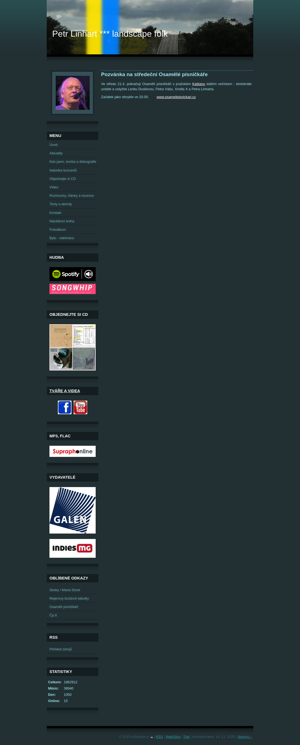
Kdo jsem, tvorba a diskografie (72, 162)
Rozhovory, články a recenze (71, 196)
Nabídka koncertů (63, 170)
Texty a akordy (60, 204)
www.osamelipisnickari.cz (176, 97)
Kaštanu (198, 84)
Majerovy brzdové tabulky (69, 598)
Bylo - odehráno (61, 238)
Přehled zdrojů (60, 649)
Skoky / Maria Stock (64, 590)
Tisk (186, 737)
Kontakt (55, 213)
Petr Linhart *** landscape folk (110, 34)
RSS (159, 737)
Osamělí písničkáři (63, 607)
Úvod (53, 145)
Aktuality (55, 153)
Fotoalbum (57, 229)
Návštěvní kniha (61, 221)
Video (53, 187)
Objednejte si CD (62, 179)
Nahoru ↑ (245, 737)
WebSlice (173, 737)
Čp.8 (53, 615)
